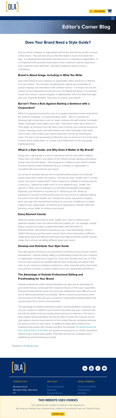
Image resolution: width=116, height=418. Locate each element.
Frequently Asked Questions (55, 388)
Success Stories (54, 393)
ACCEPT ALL (58, 414)
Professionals (31, 346)
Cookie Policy (93, 408)
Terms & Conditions (87, 386)
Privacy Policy (84, 390)
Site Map (82, 393)
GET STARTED (99, 11)
